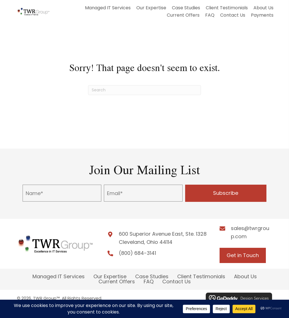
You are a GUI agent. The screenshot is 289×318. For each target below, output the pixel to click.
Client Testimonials (201, 276)
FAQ (149, 281)
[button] (225, 193)
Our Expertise (109, 276)
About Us (245, 276)
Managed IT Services (58, 276)
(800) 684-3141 (137, 253)
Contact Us (176, 281)
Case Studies (151, 276)
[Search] (144, 90)
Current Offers (116, 281)
